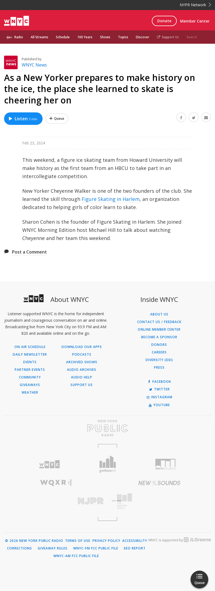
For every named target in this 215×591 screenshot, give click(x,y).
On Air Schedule (30, 347)
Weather (30, 392)
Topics (123, 37)
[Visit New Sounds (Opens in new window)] (159, 483)
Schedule (63, 37)
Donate (164, 20)
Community (30, 377)
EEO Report (135, 548)
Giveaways (30, 385)
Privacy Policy (106, 540)
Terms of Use (77, 540)
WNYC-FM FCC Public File (95, 548)
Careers (159, 352)
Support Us (168, 37)
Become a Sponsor (159, 337)
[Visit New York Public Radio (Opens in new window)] (107, 428)
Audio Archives (81, 369)
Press (159, 367)
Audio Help (81, 377)
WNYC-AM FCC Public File (76, 556)
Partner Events (30, 369)
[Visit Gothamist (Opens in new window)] (108, 464)
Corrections (19, 548)
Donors (159, 344)
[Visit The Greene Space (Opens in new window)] (159, 501)
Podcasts (81, 354)
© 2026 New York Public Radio (34, 540)
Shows (105, 37)
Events (30, 362)
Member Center (195, 21)
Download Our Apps (82, 347)
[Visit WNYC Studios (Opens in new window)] (165, 464)
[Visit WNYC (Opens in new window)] (50, 464)
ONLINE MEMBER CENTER (159, 329)
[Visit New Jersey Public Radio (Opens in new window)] (56, 501)
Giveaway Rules (53, 548)
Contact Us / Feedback (159, 322)
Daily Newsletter (30, 354)
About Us (159, 314)
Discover (142, 37)
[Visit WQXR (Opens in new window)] (56, 482)
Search (192, 37)
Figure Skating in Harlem (111, 199)
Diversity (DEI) (159, 360)
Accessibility (134, 540)
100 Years (84, 37)
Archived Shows (81, 362)
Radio (18, 37)
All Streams (39, 37)
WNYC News (34, 65)
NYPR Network (195, 4)
